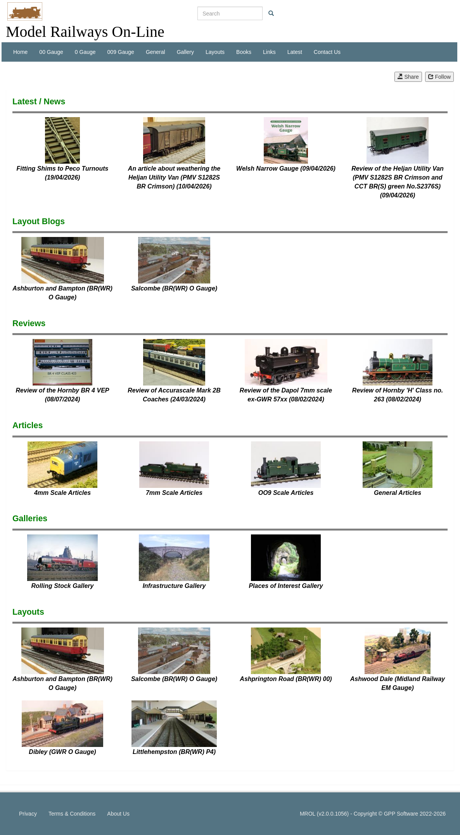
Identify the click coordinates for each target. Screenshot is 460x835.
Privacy (28, 814)
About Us (118, 814)
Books (243, 52)
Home (20, 52)
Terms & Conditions (71, 814)
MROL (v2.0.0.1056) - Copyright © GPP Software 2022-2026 (373, 814)
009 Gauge (120, 52)
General (155, 52)
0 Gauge (85, 52)
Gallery (185, 52)
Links (269, 52)
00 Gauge (51, 52)
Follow (439, 77)
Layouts (215, 52)
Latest (294, 52)
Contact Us (327, 52)
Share (408, 77)
